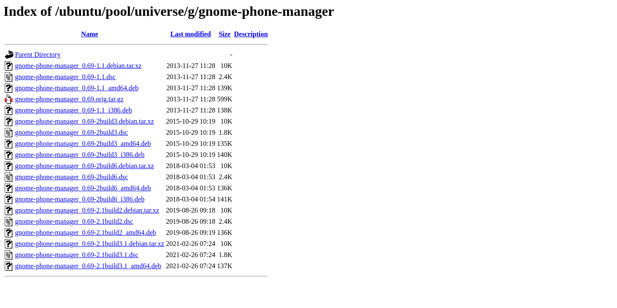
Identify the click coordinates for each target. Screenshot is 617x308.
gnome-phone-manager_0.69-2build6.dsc (71, 177)
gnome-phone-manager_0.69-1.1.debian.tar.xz (78, 65)
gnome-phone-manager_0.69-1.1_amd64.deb (76, 88)
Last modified (191, 34)
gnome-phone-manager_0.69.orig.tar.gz (69, 99)
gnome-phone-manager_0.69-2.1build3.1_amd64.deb (88, 266)
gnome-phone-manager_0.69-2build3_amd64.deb (83, 143)
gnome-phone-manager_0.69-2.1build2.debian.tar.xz (87, 210)
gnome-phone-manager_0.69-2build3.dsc (71, 132)
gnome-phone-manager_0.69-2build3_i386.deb (79, 154)
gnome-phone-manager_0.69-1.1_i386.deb (73, 110)
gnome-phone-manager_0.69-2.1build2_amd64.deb (85, 232)
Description (251, 34)
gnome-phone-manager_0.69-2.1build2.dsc (74, 221)
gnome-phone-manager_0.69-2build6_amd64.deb (83, 188)
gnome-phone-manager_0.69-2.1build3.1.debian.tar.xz (89, 243)
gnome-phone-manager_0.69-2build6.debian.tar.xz (84, 165)
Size (225, 34)
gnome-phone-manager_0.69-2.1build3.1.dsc (76, 254)
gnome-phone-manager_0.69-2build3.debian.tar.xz (84, 121)
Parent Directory (37, 54)
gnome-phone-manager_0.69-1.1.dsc (65, 76)
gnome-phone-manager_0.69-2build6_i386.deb (79, 199)
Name (89, 34)
